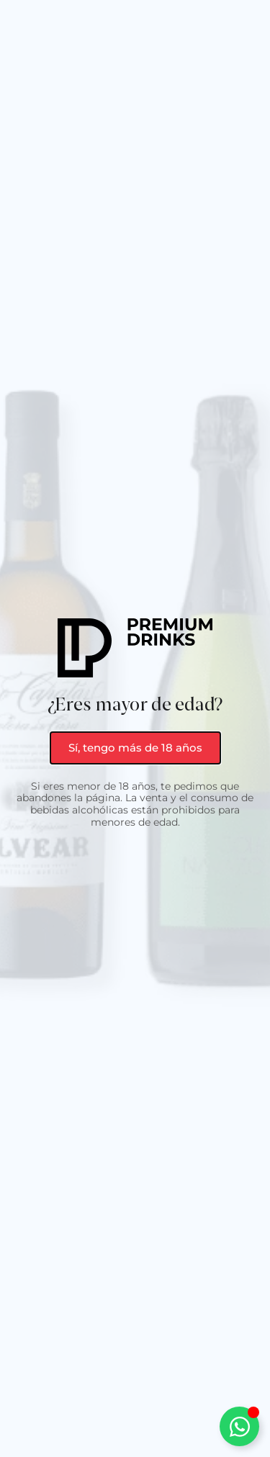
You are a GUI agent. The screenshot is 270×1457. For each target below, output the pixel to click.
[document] (135, 728)
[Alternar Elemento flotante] (239, 1426)
